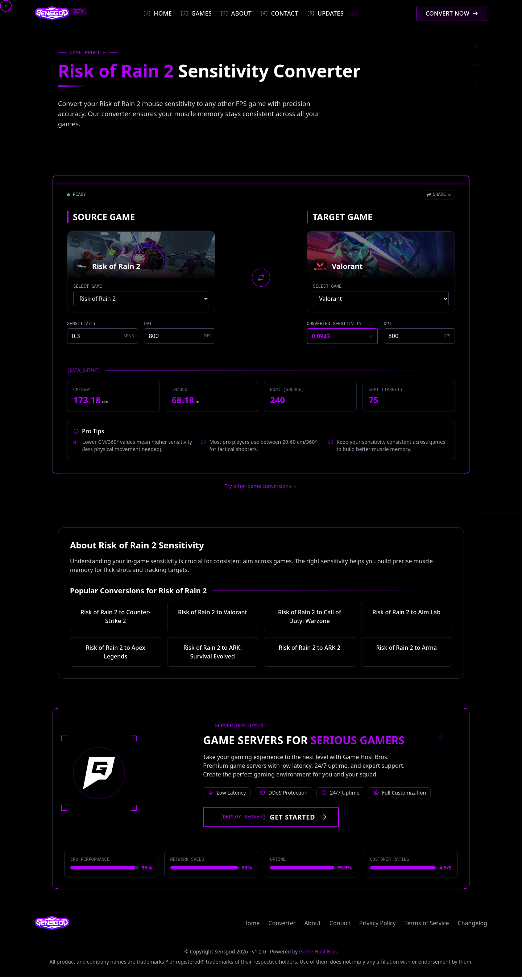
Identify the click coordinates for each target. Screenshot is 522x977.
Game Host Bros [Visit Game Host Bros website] (318, 951)
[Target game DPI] (419, 336)
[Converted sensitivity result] (342, 336)
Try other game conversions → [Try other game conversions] (261, 486)
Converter (282, 923)
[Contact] (279, 13)
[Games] (196, 13)
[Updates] (333, 13)
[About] (236, 13)
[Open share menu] (439, 194)
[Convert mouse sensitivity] (452, 13)
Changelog (472, 923)
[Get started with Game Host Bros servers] (271, 817)
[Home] (157, 13)
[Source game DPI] (179, 336)
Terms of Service (427, 923)
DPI (148, 324)
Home (251, 923)
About (312, 923)
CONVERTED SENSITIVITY (334, 324)
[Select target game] (381, 298)
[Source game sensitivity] (102, 336)
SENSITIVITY (81, 324)
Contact (340, 923)
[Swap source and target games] (261, 278)
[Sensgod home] (52, 13)
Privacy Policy (377, 923)
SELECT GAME (87, 286)
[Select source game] (141, 298)
